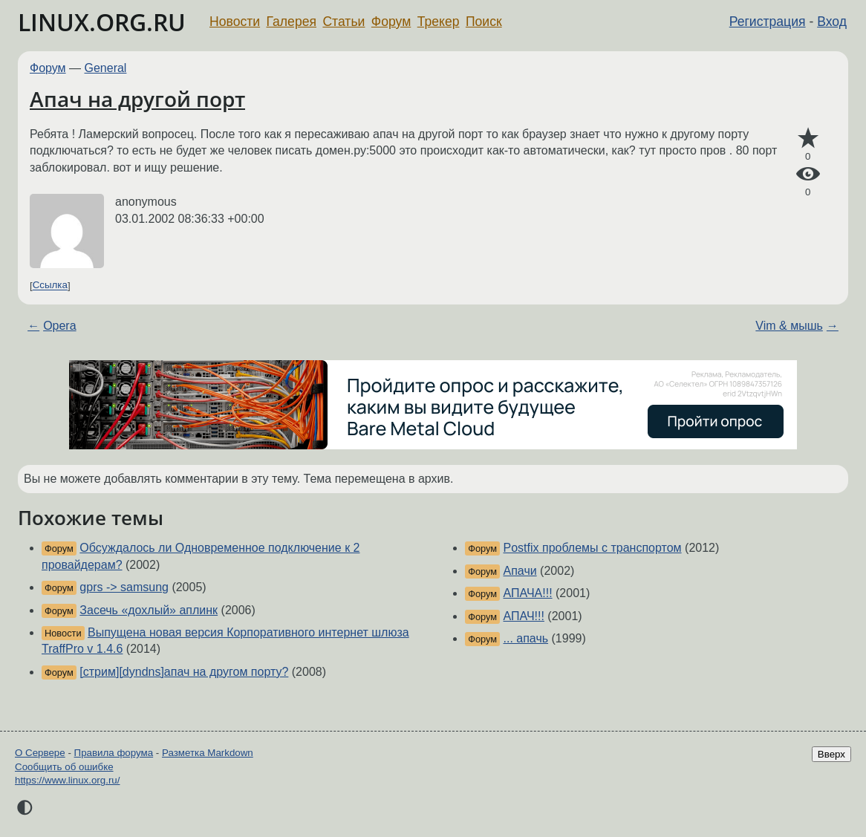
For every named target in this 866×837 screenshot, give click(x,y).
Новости (234, 21)
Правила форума (114, 752)
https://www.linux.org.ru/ (67, 780)
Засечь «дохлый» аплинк (148, 610)
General (106, 68)
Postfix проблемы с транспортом (593, 547)
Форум (391, 21)
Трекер (438, 21)
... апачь (526, 638)
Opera (59, 325)
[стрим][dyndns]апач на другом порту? (183, 671)
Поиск (484, 21)
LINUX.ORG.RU (102, 22)
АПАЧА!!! (528, 593)
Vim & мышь (789, 325)
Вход (832, 21)
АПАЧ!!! (524, 616)
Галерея (291, 21)
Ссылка (50, 285)
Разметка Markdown (207, 752)
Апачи (520, 570)
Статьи (343, 21)
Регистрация (767, 21)
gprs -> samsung (124, 587)
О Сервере (40, 752)
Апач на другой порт (137, 99)
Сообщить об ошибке (64, 766)
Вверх (831, 754)
